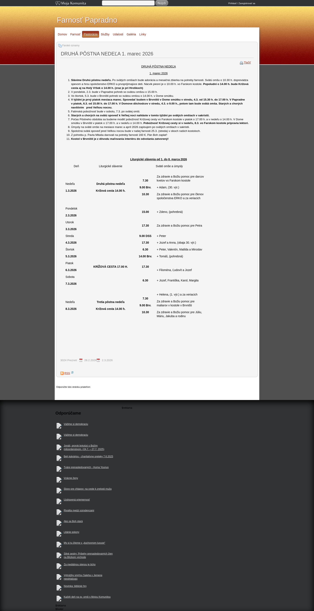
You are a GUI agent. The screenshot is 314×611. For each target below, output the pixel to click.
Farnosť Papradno (87, 20)
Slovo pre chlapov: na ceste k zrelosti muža (88, 488)
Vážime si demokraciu (76, 424)
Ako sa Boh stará (73, 521)
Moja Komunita (78, 3)
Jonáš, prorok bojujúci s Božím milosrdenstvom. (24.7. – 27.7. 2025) (84, 447)
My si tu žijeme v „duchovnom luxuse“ (84, 542)
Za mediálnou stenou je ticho (80, 564)
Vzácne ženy (71, 478)
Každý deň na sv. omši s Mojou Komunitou (87, 596)
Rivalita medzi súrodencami (79, 510)
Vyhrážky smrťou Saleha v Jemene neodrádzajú (83, 577)
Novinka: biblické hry (75, 586)
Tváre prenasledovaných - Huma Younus (86, 467)
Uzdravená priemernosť (77, 499)
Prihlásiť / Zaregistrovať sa (241, 3)
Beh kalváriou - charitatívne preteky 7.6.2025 (88, 456)
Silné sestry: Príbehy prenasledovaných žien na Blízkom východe (88, 555)
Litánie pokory (71, 532)
